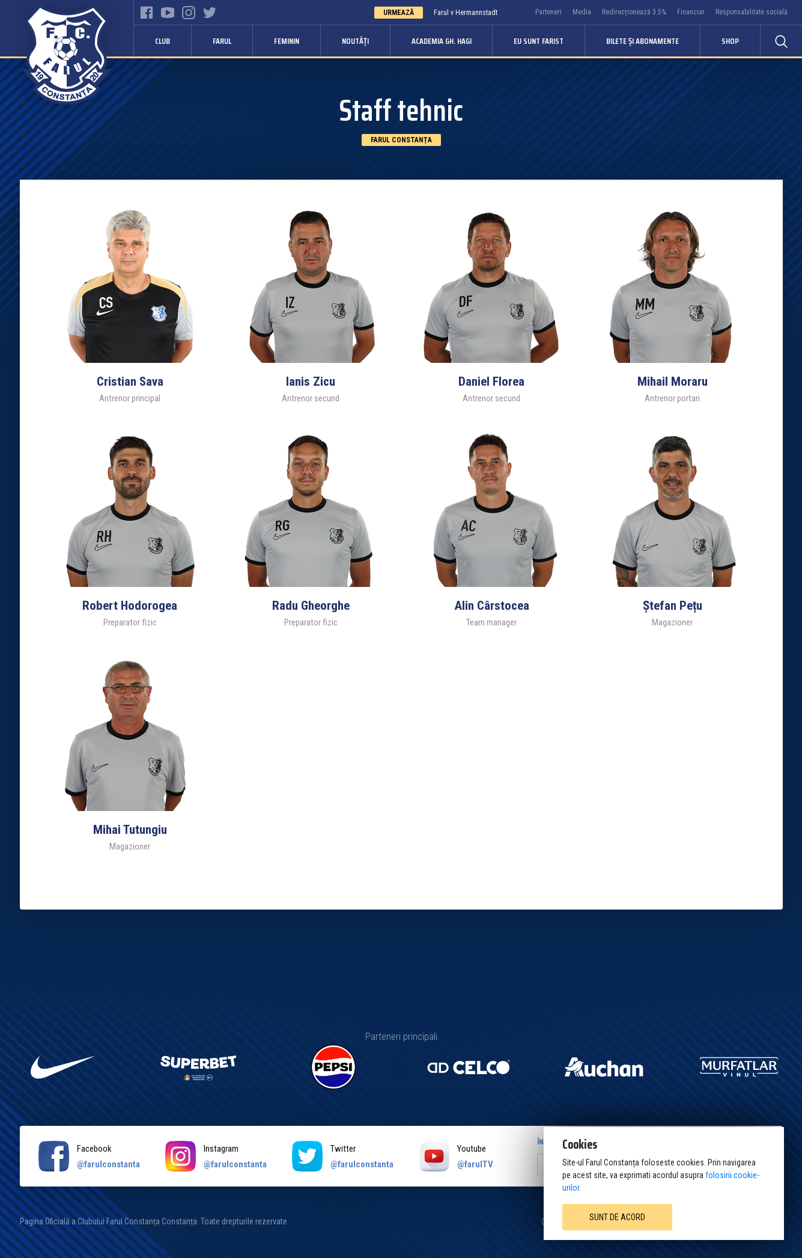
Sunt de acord (617, 1217)
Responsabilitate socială (751, 12)
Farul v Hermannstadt (465, 12)
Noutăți (355, 40)
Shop (730, 40)
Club (162, 40)
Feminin (286, 40)
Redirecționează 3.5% (634, 12)
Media (582, 12)
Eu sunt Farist (539, 40)
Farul (222, 40)
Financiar (691, 12)
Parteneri (548, 12)
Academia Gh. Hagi (442, 40)
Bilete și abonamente (642, 40)
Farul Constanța (401, 140)
